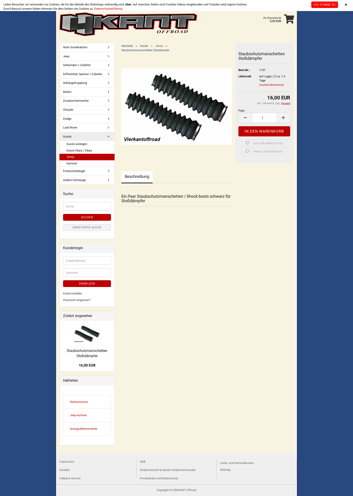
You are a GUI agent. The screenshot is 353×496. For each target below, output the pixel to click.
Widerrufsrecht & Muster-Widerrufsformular (167, 470)
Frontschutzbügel (74, 171)
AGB (142, 461)
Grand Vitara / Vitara (79, 150)
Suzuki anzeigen (76, 144)
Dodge (67, 118)
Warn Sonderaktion (75, 47)
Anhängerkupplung (75, 83)
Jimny (70, 156)
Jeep (66, 56)
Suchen (87, 217)
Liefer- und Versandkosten (237, 463)
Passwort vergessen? (77, 300)
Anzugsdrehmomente (83, 428)
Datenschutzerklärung (108, 8)
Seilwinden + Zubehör (77, 65)
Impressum (66, 461)
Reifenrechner (79, 402)
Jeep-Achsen (78, 415)
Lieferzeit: (245, 76)
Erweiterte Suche (87, 227)
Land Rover (70, 127)
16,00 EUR (87, 365)
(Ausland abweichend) (271, 84)
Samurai (71, 163)
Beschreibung (137, 176)
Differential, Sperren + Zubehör (82, 74)
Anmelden (87, 283)
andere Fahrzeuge (74, 180)
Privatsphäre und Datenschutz (159, 478)
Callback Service (70, 478)
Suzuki (67, 136)
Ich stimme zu (325, 4)
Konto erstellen (72, 293)
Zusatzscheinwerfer (76, 100)
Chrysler (68, 109)
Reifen (67, 92)
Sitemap (225, 469)
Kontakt (64, 470)
